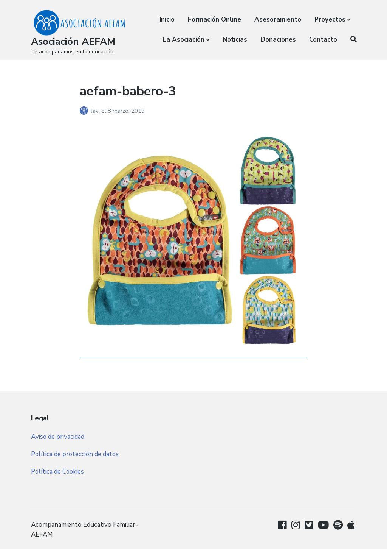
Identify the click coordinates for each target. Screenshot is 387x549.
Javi (96, 111)
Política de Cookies (58, 471)
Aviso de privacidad (58, 436)
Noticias (235, 39)
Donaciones (278, 39)
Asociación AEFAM (73, 41)
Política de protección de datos (75, 454)
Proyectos (329, 19)
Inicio (167, 19)
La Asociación (183, 39)
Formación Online (214, 19)
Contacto (323, 39)
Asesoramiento (277, 19)
